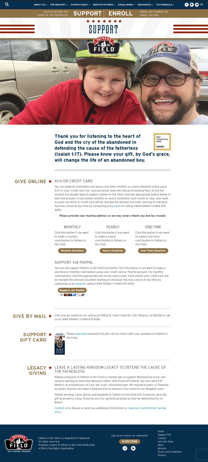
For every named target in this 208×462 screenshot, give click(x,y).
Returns (162, 448)
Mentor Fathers (104, 4)
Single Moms (126, 4)
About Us (40, 4)
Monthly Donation (72, 250)
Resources (145, 4)
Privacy (162, 455)
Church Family (80, 4)
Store (161, 445)
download (81, 333)
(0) (198, 5)
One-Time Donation (153, 250)
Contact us (61, 408)
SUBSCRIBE (130, 441)
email (117, 206)
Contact (162, 438)
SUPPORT (87, 13)
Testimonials (165, 4)
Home (161, 431)
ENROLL (120, 13)
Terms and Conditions (170, 451)
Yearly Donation (112, 250)
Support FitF (164, 434)
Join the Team (165, 441)
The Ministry (59, 4)
